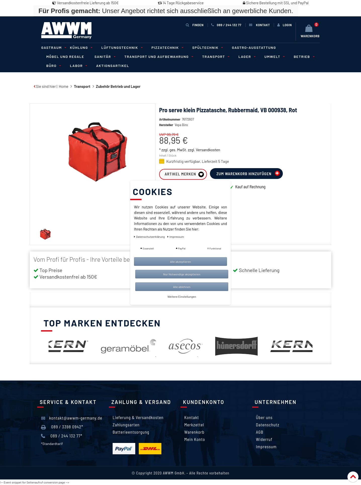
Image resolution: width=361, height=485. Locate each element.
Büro (53, 65)
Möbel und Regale (65, 56)
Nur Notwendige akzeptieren (181, 274)
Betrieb (303, 56)
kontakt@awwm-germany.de (71, 418)
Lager (246, 56)
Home (63, 86)
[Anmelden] (284, 25)
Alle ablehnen (181, 286)
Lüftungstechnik (121, 47)
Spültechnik (207, 47)
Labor (78, 65)
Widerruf (264, 439)
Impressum (266, 446)
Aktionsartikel (112, 65)
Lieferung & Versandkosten (138, 417)
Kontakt (191, 417)
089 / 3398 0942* (62, 427)
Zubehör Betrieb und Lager (118, 86)
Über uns (264, 417)
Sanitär (104, 56)
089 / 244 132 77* (61, 436)
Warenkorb (194, 431)
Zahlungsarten (126, 424)
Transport (215, 56)
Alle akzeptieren (180, 261)
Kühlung (80, 47)
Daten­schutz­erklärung (149, 236)
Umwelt (274, 56)
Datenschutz (267, 424)
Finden (194, 25)
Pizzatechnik (167, 47)
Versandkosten (208, 149)
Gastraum (53, 47)
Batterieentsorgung (131, 431)
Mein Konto (194, 439)
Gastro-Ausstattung (254, 47)
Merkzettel (194, 424)
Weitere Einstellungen (181, 296)
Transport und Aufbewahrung (158, 56)
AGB (259, 431)
